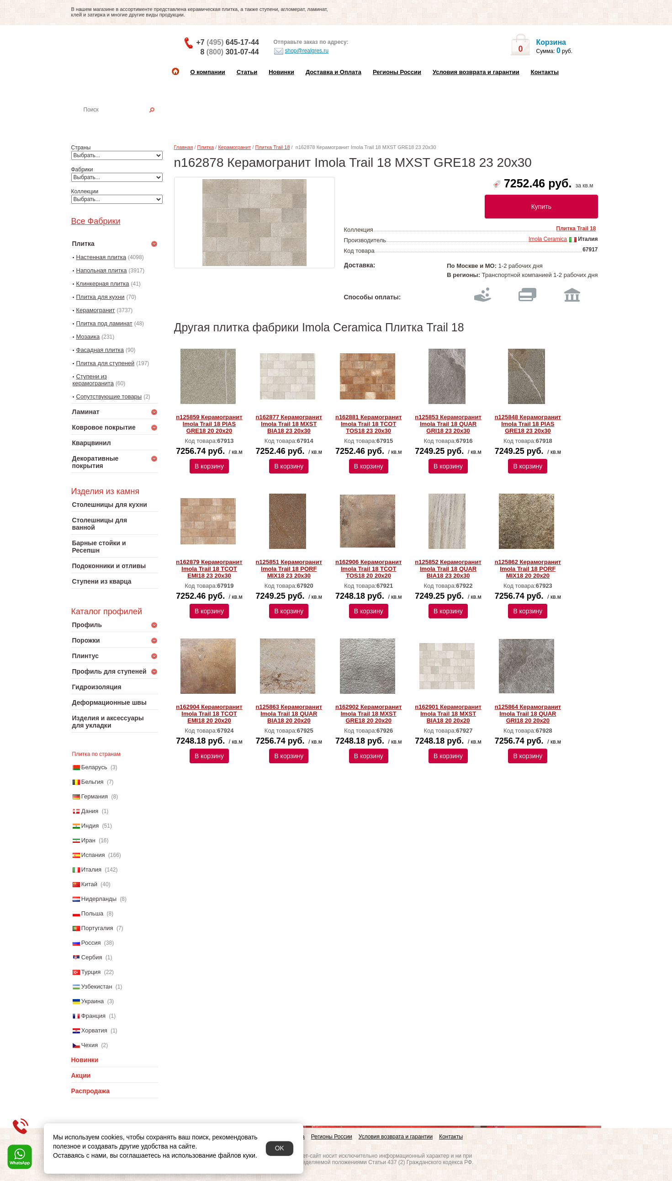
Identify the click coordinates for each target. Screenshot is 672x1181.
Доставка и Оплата (333, 72)
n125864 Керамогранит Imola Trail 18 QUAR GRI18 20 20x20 (528, 713)
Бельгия (92, 781)
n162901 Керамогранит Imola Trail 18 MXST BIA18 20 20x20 (448, 713)
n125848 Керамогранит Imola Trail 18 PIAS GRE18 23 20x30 (528, 424)
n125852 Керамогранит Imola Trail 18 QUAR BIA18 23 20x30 (448, 569)
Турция (91, 971)
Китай (89, 884)
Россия (91, 942)
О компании (207, 72)
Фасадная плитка (100, 349)
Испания (93, 854)
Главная (183, 147)
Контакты (545, 72)
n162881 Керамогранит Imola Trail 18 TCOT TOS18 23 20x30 (368, 424)
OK (279, 1148)
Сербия (91, 957)
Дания (90, 811)
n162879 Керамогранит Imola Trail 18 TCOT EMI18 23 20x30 (209, 569)
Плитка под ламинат (104, 323)
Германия (94, 796)
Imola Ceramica (548, 239)
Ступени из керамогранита (93, 380)
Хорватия (94, 1030)
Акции (81, 1075)
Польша (92, 913)
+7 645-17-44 (227, 42)
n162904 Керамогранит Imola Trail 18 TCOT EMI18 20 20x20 (209, 713)
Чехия (89, 1045)
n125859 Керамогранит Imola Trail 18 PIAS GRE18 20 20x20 (209, 424)
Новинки (281, 72)
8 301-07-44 (230, 52)
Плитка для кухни (100, 296)
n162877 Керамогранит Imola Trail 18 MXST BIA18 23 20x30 (289, 424)
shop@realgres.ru (301, 51)
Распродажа (90, 1091)
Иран (88, 840)
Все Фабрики (96, 221)
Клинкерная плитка (102, 283)
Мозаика (88, 336)
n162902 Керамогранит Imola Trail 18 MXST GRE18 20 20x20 (368, 713)
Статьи (247, 72)
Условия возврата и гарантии (476, 72)
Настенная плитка (124, 122)
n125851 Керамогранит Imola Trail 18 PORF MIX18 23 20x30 (289, 569)
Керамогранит (95, 310)
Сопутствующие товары (109, 396)
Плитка (205, 147)
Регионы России (397, 72)
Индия (90, 825)
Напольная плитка (101, 270)
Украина (92, 1001)
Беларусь (94, 767)
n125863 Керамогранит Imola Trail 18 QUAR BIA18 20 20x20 (289, 713)
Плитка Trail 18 (272, 147)
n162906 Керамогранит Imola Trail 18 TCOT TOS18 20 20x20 (368, 569)
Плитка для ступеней (105, 363)
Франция (93, 1015)
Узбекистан (96, 986)
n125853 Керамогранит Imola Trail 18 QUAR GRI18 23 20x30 (448, 424)
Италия (91, 869)
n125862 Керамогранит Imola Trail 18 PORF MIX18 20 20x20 (528, 569)
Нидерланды (98, 898)
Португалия (97, 928)
